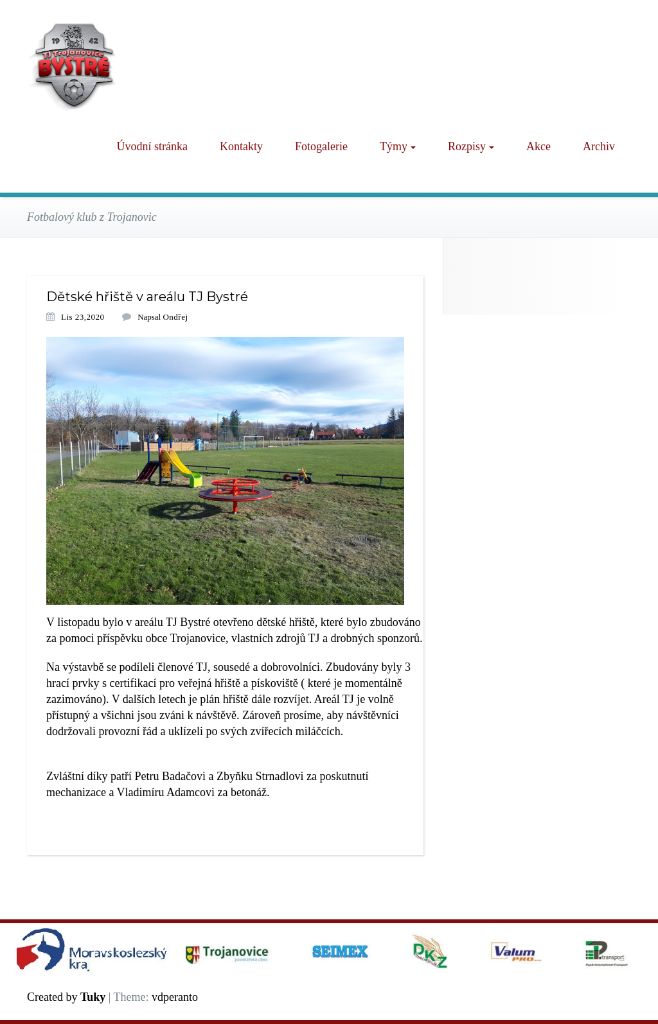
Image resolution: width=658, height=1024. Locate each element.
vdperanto (175, 997)
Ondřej (175, 317)
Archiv (599, 146)
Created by (66, 997)
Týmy (398, 146)
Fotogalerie (321, 146)
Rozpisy (471, 146)
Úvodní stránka (152, 146)
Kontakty (241, 146)
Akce (538, 146)
